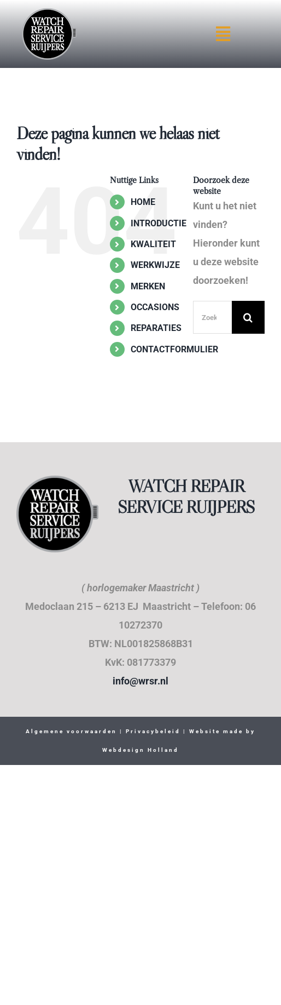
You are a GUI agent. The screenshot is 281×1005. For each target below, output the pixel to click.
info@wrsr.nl (140, 681)
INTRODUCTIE (158, 223)
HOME (143, 202)
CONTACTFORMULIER (174, 349)
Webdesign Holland (140, 750)
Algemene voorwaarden (71, 731)
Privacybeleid (151, 731)
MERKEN (148, 286)
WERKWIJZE (155, 265)
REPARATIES (156, 328)
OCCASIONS (155, 307)
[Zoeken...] (212, 317)
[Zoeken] (248, 317)
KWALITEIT (153, 244)
